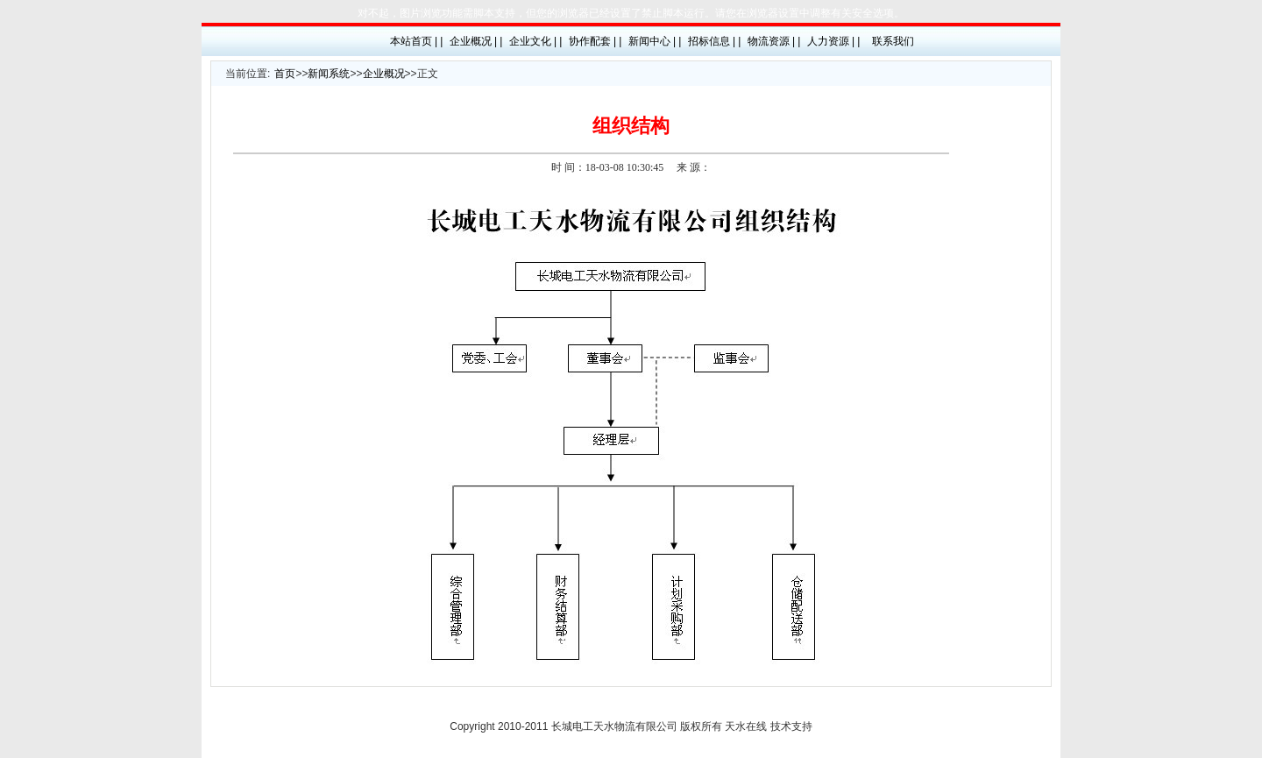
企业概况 (384, 73)
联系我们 (893, 41)
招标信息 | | (714, 41)
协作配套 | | (595, 41)
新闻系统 (329, 73)
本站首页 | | (416, 41)
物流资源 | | (774, 41)
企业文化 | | (536, 41)
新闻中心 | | (655, 41)
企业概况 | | (476, 41)
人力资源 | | (834, 41)
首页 (284, 73)
